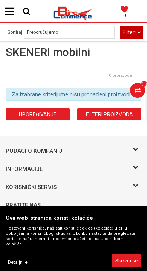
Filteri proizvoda (109, 114)
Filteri (131, 32)
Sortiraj (15, 32)
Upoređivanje (38, 114)
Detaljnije (18, 262)
